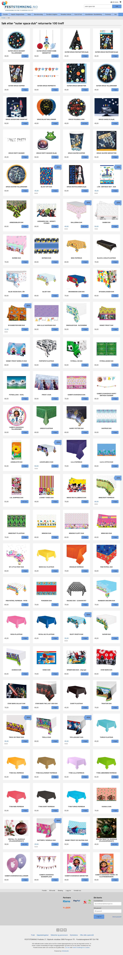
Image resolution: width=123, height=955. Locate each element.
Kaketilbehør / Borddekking (93, 14)
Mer (115, 14)
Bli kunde (52, 890)
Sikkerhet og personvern (59, 935)
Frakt (33, 935)
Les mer (67, 947)
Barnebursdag (38, 14)
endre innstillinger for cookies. (81, 947)
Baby (29, 14)
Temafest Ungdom (51, 14)
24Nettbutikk (65, 951)
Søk (117, 6)
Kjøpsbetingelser (43, 935)
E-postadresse (98, 901)
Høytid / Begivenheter (17, 14)
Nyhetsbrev (74, 935)
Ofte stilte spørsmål (87, 935)
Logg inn (68, 890)
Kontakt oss (77, 890)
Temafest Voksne (66, 14)
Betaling (60, 890)
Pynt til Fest (78, 14)
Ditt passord (97, 908)
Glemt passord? (117, 917)
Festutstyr (108, 14)
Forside (5, 14)
